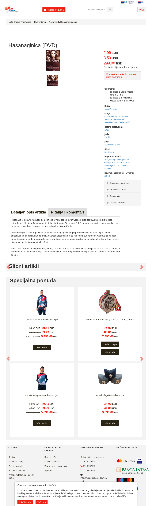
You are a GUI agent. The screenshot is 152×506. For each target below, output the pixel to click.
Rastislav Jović (111, 122)
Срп (141, 2)
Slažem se (41, 502)
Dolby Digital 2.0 (112, 145)
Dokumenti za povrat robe (92, 457)
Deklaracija (113, 196)
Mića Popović (110, 109)
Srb (124, 2)
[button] (8, 267)
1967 (106, 130)
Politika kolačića (15, 466)
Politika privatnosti (16, 470)
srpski (107, 137)
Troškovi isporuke (116, 189)
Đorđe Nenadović (112, 116)
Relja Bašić (124, 122)
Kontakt (11, 457)
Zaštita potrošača (116, 202)
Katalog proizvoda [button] (54, 10)
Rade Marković (118, 119)
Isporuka (49, 470)
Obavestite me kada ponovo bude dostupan (121, 75)
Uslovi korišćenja (16, 461)
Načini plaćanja (52, 461)
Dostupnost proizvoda (118, 183)
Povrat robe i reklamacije (56, 466)
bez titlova (109, 152)
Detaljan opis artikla (28, 212)
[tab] (122, 183)
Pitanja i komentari (67, 212)
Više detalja (42, 347)
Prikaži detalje (25, 502)
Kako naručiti (51, 457)
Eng (132, 2)
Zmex (107, 176)
